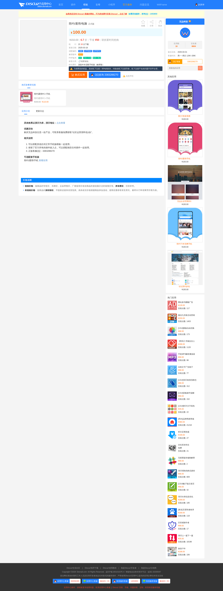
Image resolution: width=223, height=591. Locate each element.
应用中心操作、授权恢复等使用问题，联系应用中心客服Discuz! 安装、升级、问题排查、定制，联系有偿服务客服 (111, 587)
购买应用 (80, 74)
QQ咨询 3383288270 (106, 74)
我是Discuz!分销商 (148, 568)
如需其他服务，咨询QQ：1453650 (143, 14)
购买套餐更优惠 (29, 85)
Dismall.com (82, 572)
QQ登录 (199, 5)
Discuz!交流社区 (73, 568)
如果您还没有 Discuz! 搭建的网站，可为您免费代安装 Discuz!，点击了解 (96, 14)
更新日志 (40, 111)
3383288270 (183, 61)
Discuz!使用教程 (109, 568)
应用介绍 (26, 111)
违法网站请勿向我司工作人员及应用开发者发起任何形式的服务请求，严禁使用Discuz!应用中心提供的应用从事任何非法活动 (111, 576)
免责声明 (129, 76)
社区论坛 (84, 61)
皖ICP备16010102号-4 (115, 572)
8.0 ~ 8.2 (97, 58)
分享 (151, 26)
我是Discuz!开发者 (128, 568)
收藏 (143, 26)
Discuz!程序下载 (91, 568)
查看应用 (43, 160)
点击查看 (61, 123)
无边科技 (183, 21)
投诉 (160, 26)
